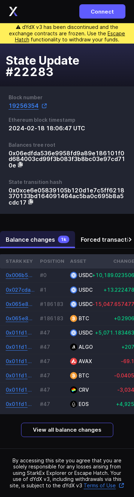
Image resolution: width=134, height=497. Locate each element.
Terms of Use (104, 485)
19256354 (28, 106)
